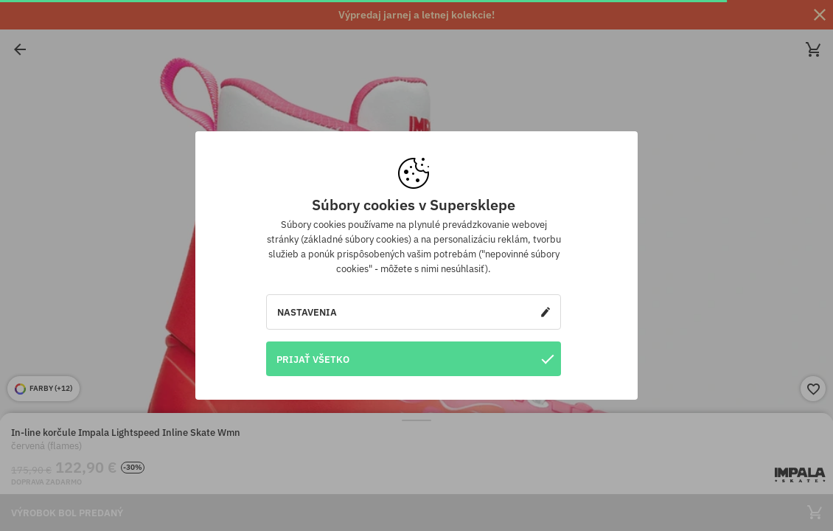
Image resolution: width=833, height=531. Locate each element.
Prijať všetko (415, 359)
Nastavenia (413, 312)
